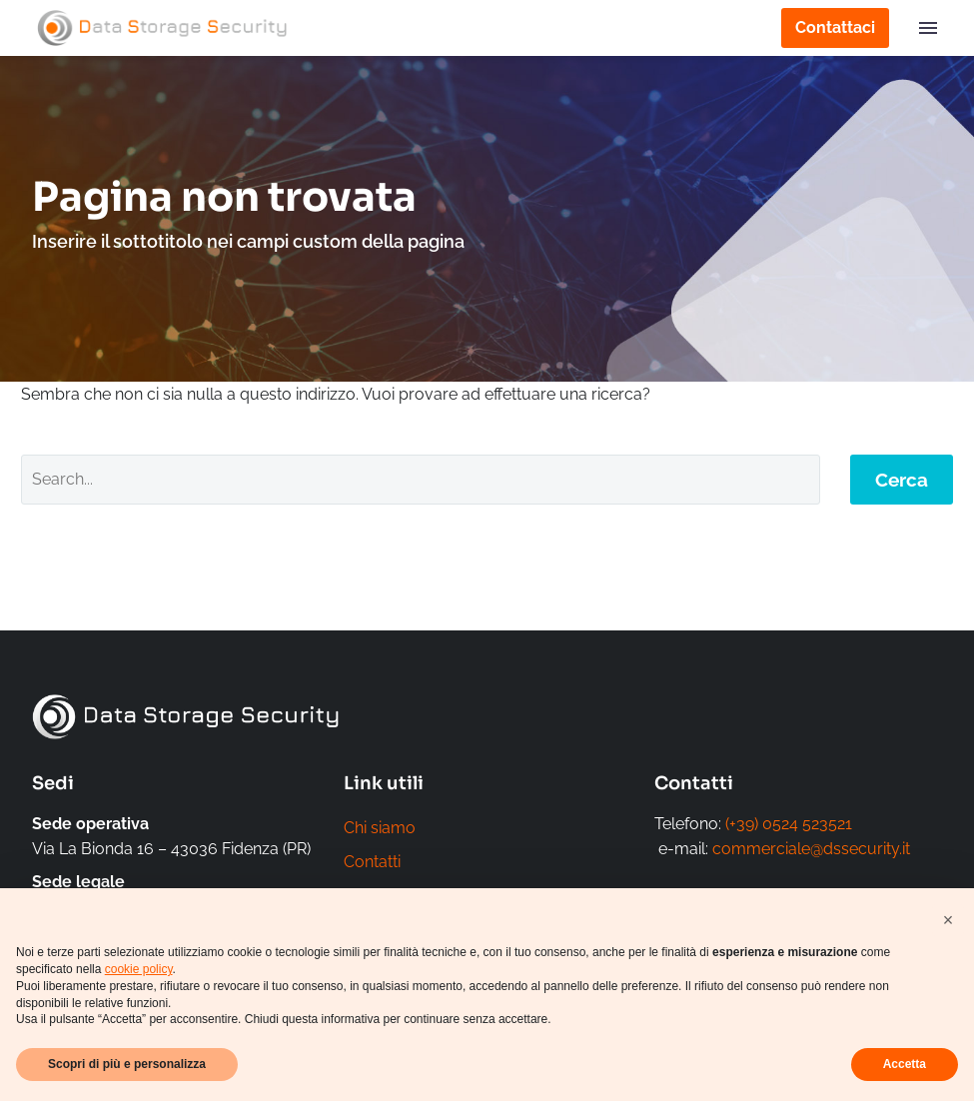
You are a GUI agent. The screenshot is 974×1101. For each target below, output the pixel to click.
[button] (948, 920)
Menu (928, 28)
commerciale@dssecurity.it (811, 848)
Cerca (901, 480)
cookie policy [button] (139, 969)
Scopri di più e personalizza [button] (127, 1064)
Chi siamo (380, 828)
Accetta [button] (904, 1064)
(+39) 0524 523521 (788, 823)
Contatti (372, 864)
